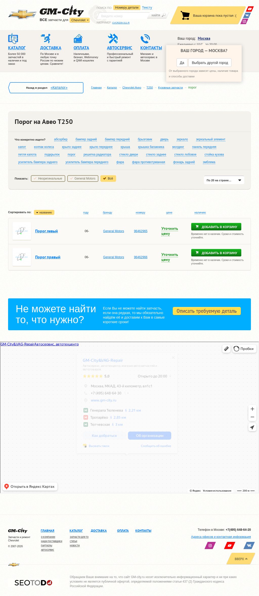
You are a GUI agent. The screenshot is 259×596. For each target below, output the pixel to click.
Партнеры (46, 545)
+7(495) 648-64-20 (238, 530)
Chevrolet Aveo (131, 87)
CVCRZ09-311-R (121, 22)
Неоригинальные (50, 178)
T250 (149, 87)
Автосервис (47, 549)
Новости (75, 545)
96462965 (140, 231)
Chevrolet (78, 20)
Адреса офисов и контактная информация (221, 537)
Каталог (112, 87)
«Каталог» (59, 87)
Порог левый (46, 230)
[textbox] (123, 15)
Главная (96, 87)
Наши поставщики (51, 541)
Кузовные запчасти (170, 87)
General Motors (85, 178)
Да (182, 63)
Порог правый (47, 256)
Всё (110, 178)
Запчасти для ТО (79, 537)
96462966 (140, 257)
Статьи (73, 541)
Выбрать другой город (210, 63)
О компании (48, 537)
